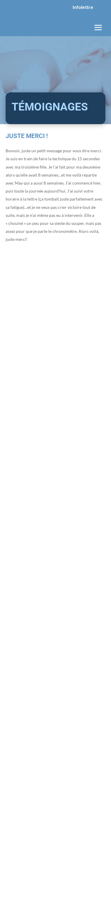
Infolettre (83, 7)
